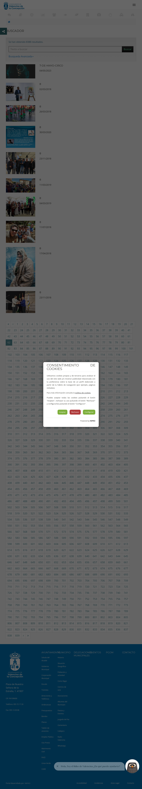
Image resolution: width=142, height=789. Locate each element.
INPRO (92, 421)
